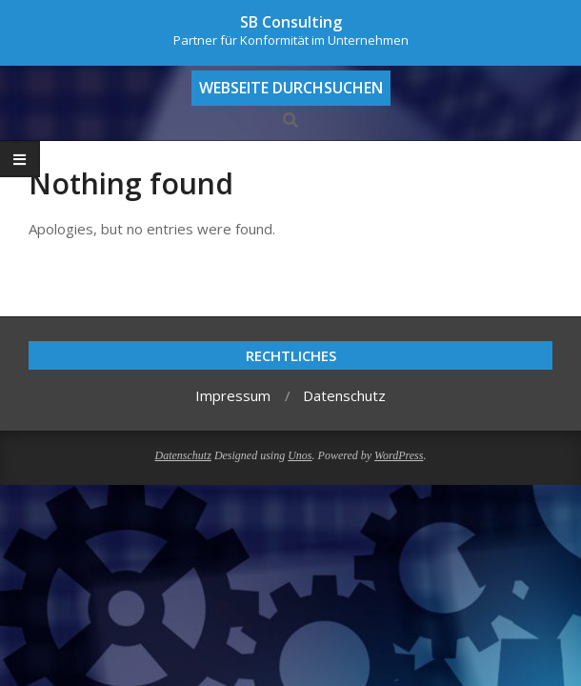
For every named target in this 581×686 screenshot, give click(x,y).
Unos (299, 455)
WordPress (398, 455)
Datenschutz (183, 455)
